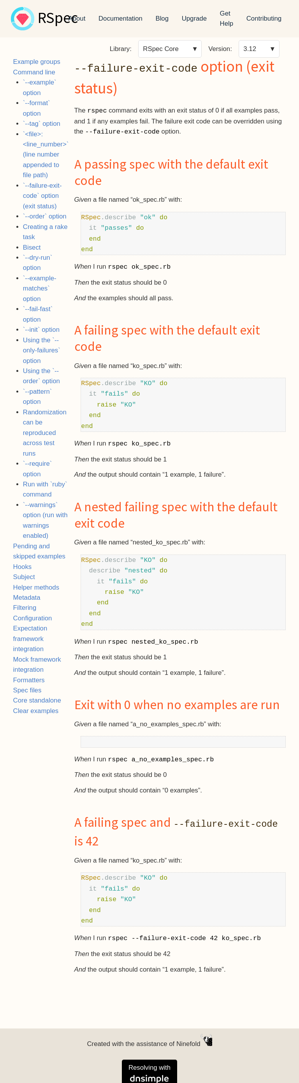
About (77, 18)
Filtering (25, 607)
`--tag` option (41, 123)
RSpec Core (160, 49)
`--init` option (41, 329)
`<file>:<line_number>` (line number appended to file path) (46, 154)
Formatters (29, 680)
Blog (162, 18)
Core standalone (37, 700)
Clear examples (36, 711)
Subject (24, 577)
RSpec (57, 18)
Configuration (32, 618)
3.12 (249, 49)
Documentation (120, 18)
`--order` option (45, 216)
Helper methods (36, 587)
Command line (34, 72)
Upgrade (194, 18)
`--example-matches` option (39, 289)
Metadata (26, 597)
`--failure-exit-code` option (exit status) (42, 196)
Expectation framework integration (30, 639)
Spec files (27, 690)
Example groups (36, 61)
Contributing (264, 18)
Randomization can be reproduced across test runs (45, 433)
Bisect (32, 247)
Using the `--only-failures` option (41, 350)
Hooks (22, 567)
